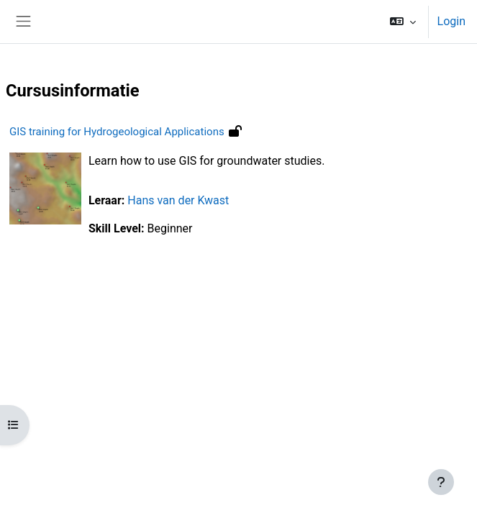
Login (451, 21)
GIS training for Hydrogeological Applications (116, 131)
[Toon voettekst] (441, 482)
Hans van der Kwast (178, 200)
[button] (402, 21)
